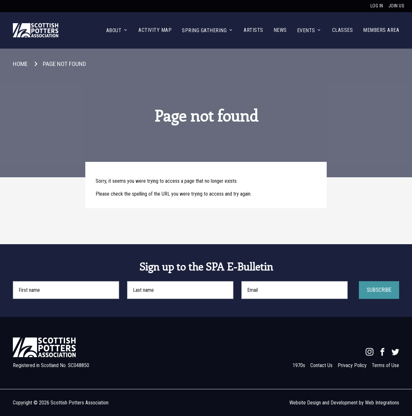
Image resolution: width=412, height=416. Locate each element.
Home (20, 64)
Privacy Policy (352, 365)
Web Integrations (382, 403)
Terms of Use (385, 365)
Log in (376, 6)
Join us (397, 6)
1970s (299, 365)
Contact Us (321, 365)
